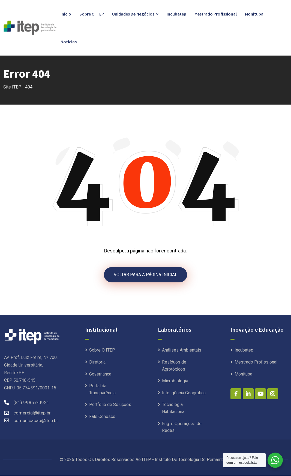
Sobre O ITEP (91, 14)
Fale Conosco (102, 417)
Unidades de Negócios (133, 14)
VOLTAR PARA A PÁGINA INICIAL (145, 274)
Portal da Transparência (102, 390)
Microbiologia (175, 381)
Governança (100, 374)
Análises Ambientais (181, 350)
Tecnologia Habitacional (173, 408)
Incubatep (176, 14)
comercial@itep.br (32, 413)
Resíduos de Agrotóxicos (174, 366)
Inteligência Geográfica (184, 393)
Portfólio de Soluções (110, 405)
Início (66, 14)
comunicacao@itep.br (35, 421)
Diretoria (97, 362)
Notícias (69, 41)
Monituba (254, 14)
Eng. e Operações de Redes (182, 427)
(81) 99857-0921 (31, 403)
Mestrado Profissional (215, 14)
